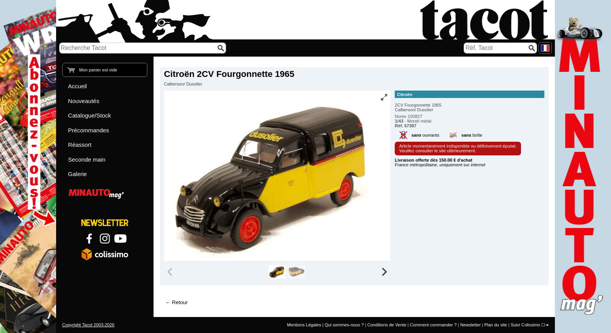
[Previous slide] (170, 271)
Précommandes (88, 130)
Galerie (77, 174)
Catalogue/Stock (89, 115)
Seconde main (87, 159)
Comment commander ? (433, 324)
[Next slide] (384, 271)
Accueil (77, 86)
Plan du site (495, 324)
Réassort (80, 144)
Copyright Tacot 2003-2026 (88, 324)
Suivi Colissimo (525, 324)
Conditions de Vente (386, 324)
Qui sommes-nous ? (344, 324)
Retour (179, 302)
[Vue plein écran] (384, 97)
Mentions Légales (304, 324)
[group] (277, 271)
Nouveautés (83, 101)
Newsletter (470, 324)
